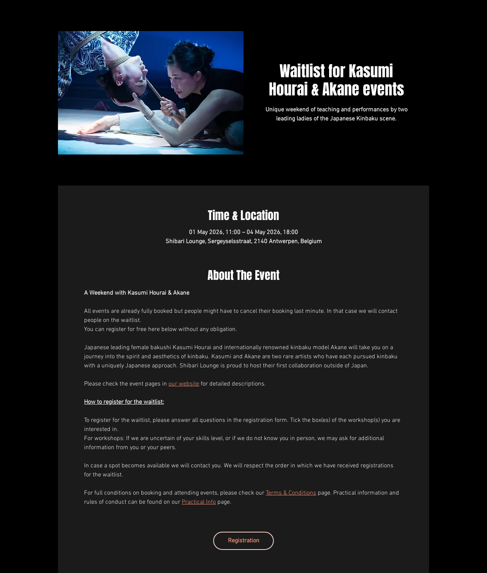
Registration (243, 541)
